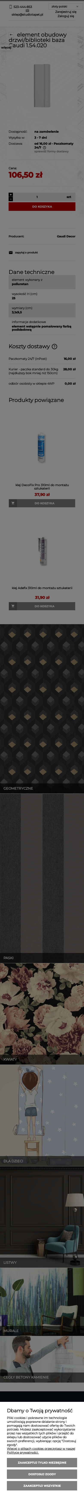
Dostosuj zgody (42, 1474)
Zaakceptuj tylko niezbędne (42, 1462)
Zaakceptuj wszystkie (42, 1485)
